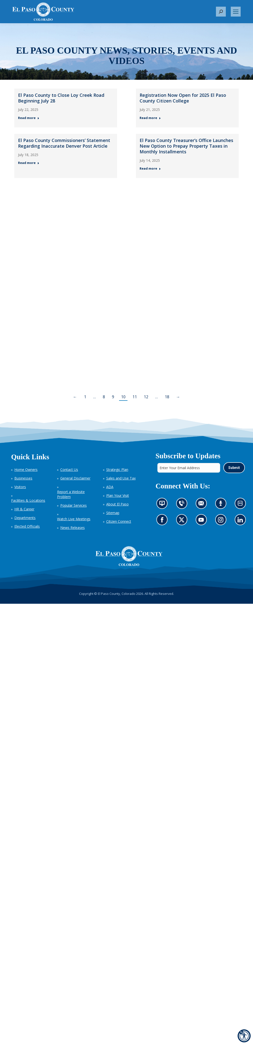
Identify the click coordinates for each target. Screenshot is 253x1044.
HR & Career (24, 509)
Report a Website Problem (71, 494)
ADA (109, 486)
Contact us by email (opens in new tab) (202, 505)
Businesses (23, 478)
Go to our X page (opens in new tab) (182, 521)
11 (134, 397)
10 (123, 397)
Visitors (20, 486)
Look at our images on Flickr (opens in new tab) (241, 505)
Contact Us (69, 469)
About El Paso (117, 504)
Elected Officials (27, 526)
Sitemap (112, 512)
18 (167, 397)
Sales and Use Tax (121, 478)
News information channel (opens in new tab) (163, 505)
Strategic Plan (117, 469)
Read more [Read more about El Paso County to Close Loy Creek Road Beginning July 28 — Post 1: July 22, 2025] (28, 118)
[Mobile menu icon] (236, 12)
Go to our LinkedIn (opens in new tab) (241, 521)
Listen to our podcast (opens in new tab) (221, 505)
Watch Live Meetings (73, 519)
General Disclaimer (75, 478)
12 (146, 397)
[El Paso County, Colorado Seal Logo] (129, 556)
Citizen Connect (118, 521)
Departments (25, 517)
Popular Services (73, 505)
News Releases (72, 527)
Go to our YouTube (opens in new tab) (202, 521)
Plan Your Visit (117, 495)
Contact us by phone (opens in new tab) (182, 505)
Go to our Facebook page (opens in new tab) (163, 521)
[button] (221, 12)
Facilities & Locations (28, 500)
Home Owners (26, 469)
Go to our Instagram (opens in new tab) (222, 521)
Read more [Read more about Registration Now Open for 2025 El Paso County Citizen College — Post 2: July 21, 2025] (150, 118)
